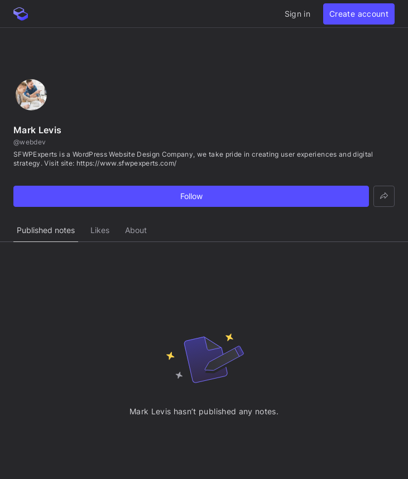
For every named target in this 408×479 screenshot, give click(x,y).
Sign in (297, 13)
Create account (358, 13)
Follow (191, 196)
